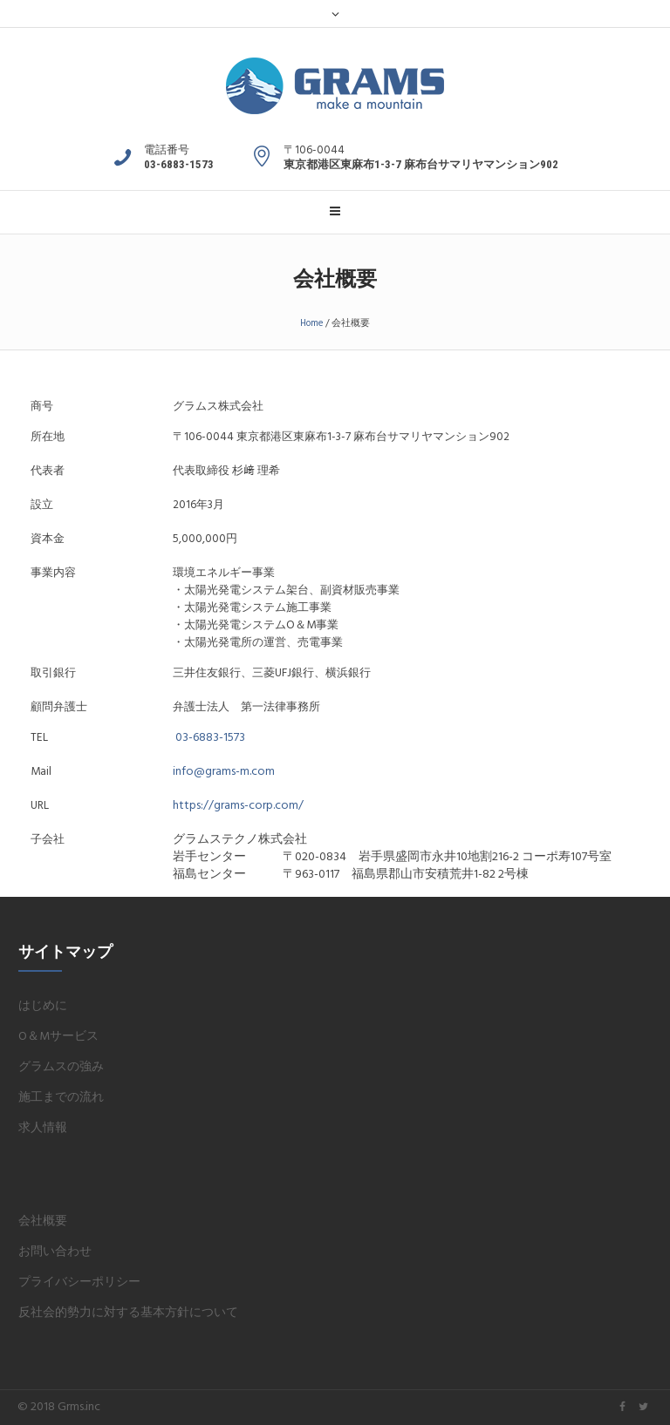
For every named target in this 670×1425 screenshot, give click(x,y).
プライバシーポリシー (79, 1282)
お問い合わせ (55, 1252)
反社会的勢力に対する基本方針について (128, 1313)
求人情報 (42, 1128)
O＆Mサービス (58, 1037)
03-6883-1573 (210, 738)
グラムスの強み (61, 1067)
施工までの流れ (61, 1098)
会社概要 (42, 1221)
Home (311, 323)
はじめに (42, 1006)
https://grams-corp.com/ (238, 806)
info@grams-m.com (224, 772)
